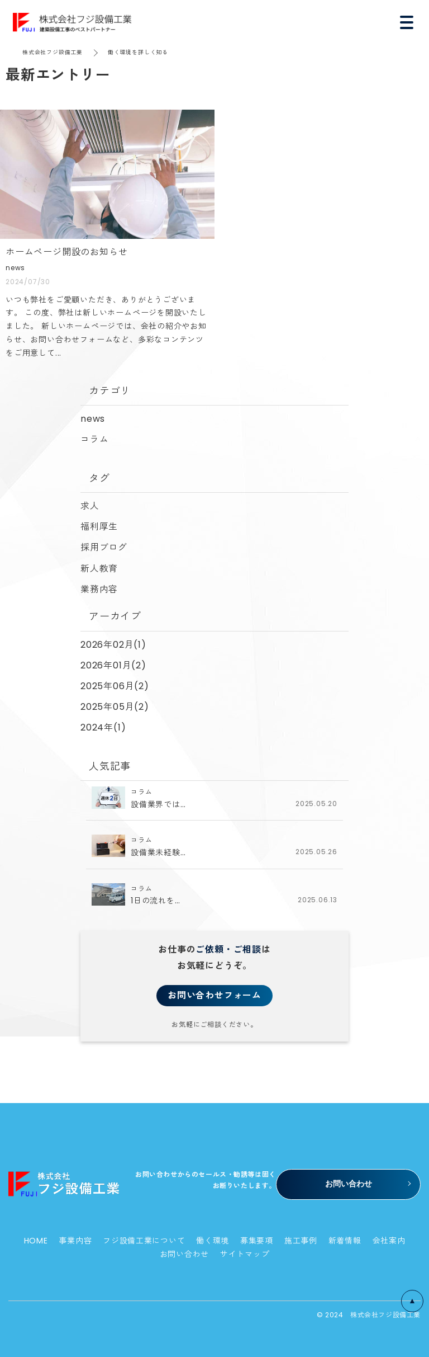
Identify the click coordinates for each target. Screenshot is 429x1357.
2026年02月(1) (113, 644)
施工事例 (300, 1240)
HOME (36, 1240)
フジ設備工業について (144, 1240)
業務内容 (99, 589)
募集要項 (256, 1240)
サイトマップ (244, 1254)
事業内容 (75, 1240)
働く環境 (212, 1240)
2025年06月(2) (114, 686)
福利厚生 (99, 526)
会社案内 (389, 1240)
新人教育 (99, 568)
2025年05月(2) (114, 706)
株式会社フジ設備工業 (52, 52)
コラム (94, 439)
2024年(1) (103, 727)
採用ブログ (103, 547)
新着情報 (344, 1240)
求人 (89, 506)
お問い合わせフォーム (214, 995)
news (92, 418)
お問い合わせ (184, 1254)
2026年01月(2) (113, 665)
